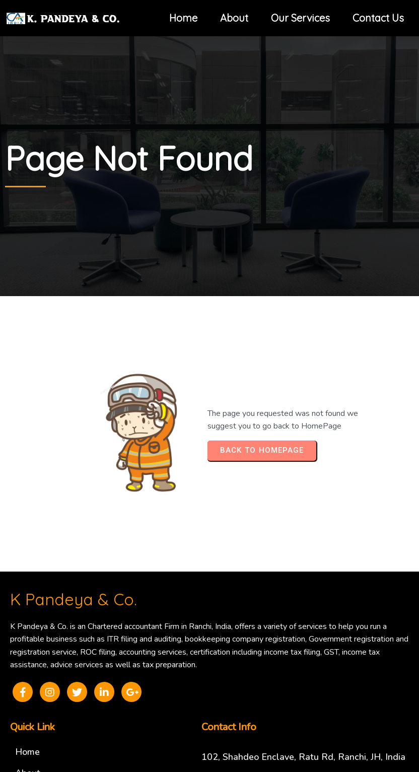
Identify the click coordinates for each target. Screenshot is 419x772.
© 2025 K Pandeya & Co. (209, 714)
